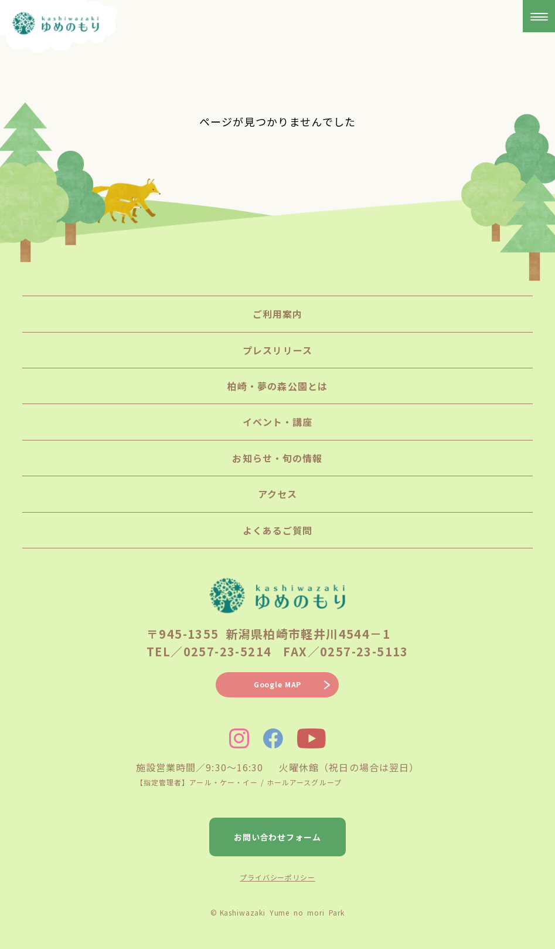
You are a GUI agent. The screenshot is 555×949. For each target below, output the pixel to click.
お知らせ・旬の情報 (277, 458)
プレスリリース (277, 350)
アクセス (277, 494)
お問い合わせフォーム (278, 837)
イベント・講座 (278, 422)
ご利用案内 (278, 314)
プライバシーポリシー (277, 877)
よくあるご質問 (278, 530)
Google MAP (277, 684)
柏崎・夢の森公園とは (277, 386)
